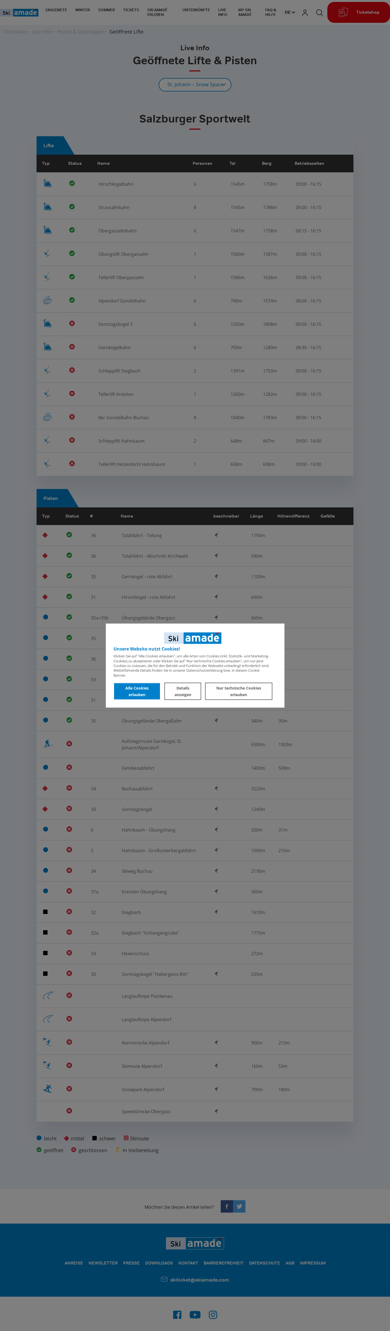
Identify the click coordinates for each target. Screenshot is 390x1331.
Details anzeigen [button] (183, 691)
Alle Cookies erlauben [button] (137, 691)
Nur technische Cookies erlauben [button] (238, 691)
